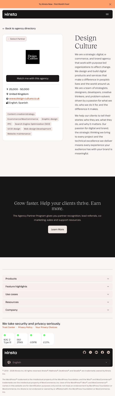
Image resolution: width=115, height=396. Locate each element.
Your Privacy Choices (46, 327)
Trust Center (8, 327)
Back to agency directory (19, 28)
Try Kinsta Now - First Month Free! (54, 4)
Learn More (57, 229)
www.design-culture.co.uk (24, 98)
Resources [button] (12, 302)
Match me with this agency (32, 78)
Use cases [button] (12, 294)
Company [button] (12, 309)
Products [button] (11, 278)
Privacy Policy (25, 327)
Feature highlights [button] (16, 286)
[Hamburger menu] (107, 14)
